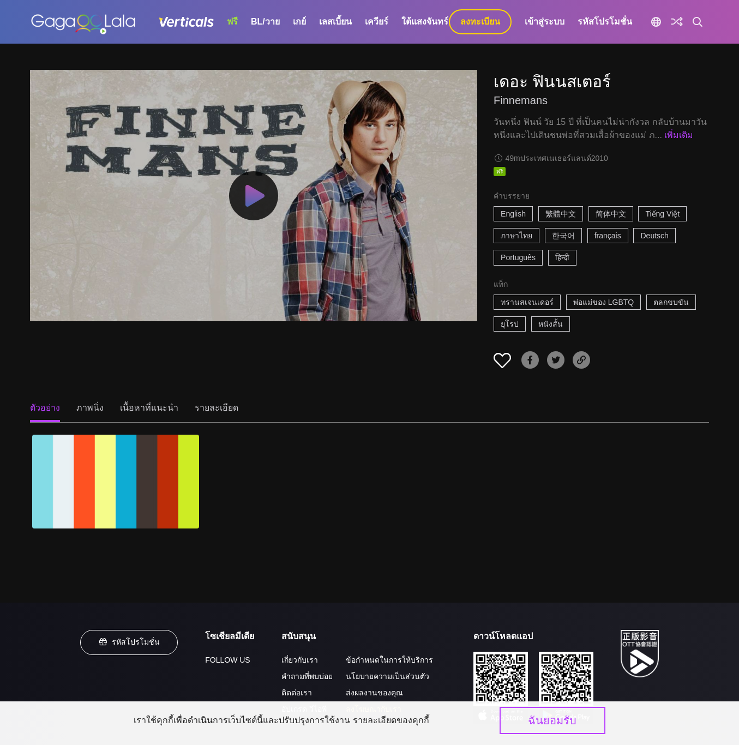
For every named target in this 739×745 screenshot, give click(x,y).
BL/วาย (265, 21)
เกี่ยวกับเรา (299, 660)
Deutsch (654, 235)
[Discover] (676, 21)
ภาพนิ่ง (90, 407)
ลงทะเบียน (480, 21)
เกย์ (299, 21)
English (513, 213)
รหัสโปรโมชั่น (605, 21)
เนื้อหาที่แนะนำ (149, 407)
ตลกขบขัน (671, 302)
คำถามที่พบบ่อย (307, 676)
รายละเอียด (216, 407)
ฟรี (232, 21)
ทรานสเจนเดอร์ (527, 302)
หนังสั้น (550, 324)
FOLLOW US (227, 660)
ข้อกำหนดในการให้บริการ (389, 660)
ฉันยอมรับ (552, 720)
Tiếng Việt (662, 213)
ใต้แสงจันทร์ (424, 21)
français (607, 235)
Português (518, 257)
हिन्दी (562, 257)
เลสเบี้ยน (335, 21)
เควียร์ (376, 21)
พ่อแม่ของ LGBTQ (603, 302)
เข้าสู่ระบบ (544, 21)
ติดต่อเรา (296, 692)
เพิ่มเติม (678, 135)
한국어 (563, 235)
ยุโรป (510, 324)
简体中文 (611, 213)
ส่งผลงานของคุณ (374, 692)
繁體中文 (560, 213)
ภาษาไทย (516, 235)
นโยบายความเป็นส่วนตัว (387, 676)
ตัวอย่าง (45, 407)
